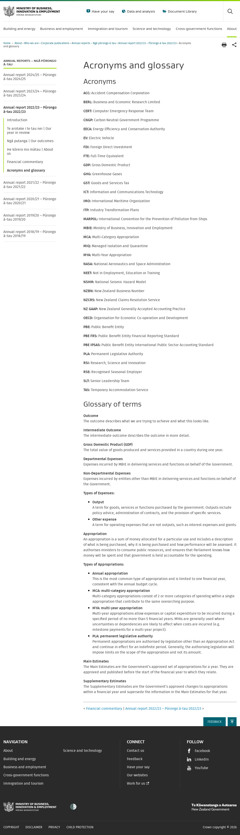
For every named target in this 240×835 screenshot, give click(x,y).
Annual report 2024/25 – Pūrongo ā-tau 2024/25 (29, 77)
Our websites (137, 775)
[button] (232, 721)
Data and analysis (140, 11)
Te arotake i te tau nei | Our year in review (29, 130)
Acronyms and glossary (26, 170)
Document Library (182, 11)
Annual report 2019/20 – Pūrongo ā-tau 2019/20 (29, 217)
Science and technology (82, 750)
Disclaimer (33, 827)
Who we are (31, 43)
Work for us (136, 783)
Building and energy (19, 759)
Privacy (54, 827)
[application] (234, 45)
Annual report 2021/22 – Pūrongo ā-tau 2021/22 (29, 184)
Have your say (102, 11)
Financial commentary (25, 162)
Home (7, 43)
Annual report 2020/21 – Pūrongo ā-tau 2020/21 (29, 201)
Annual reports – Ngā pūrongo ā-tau (94, 43)
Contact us (135, 750)
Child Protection (80, 827)
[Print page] (224, 45)
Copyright (11, 827)
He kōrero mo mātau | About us (30, 151)
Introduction (17, 120)
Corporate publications (55, 43)
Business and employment (24, 767)
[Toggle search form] (230, 11)
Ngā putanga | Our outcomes (30, 141)
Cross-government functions (26, 775)
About (19, 43)
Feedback (134, 759)
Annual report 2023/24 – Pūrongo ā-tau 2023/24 (29, 93)
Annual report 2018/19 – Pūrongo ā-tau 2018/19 (29, 234)
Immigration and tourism (23, 783)
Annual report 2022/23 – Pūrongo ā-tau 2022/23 (147, 43)
